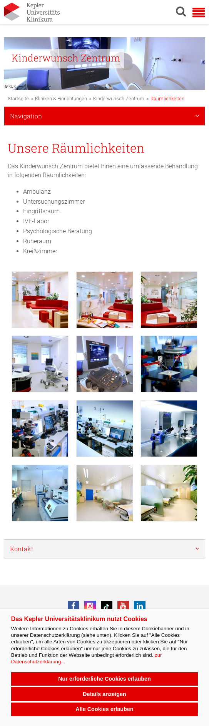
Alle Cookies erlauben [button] (104, 709)
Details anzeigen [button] (104, 694)
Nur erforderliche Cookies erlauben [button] (104, 679)
